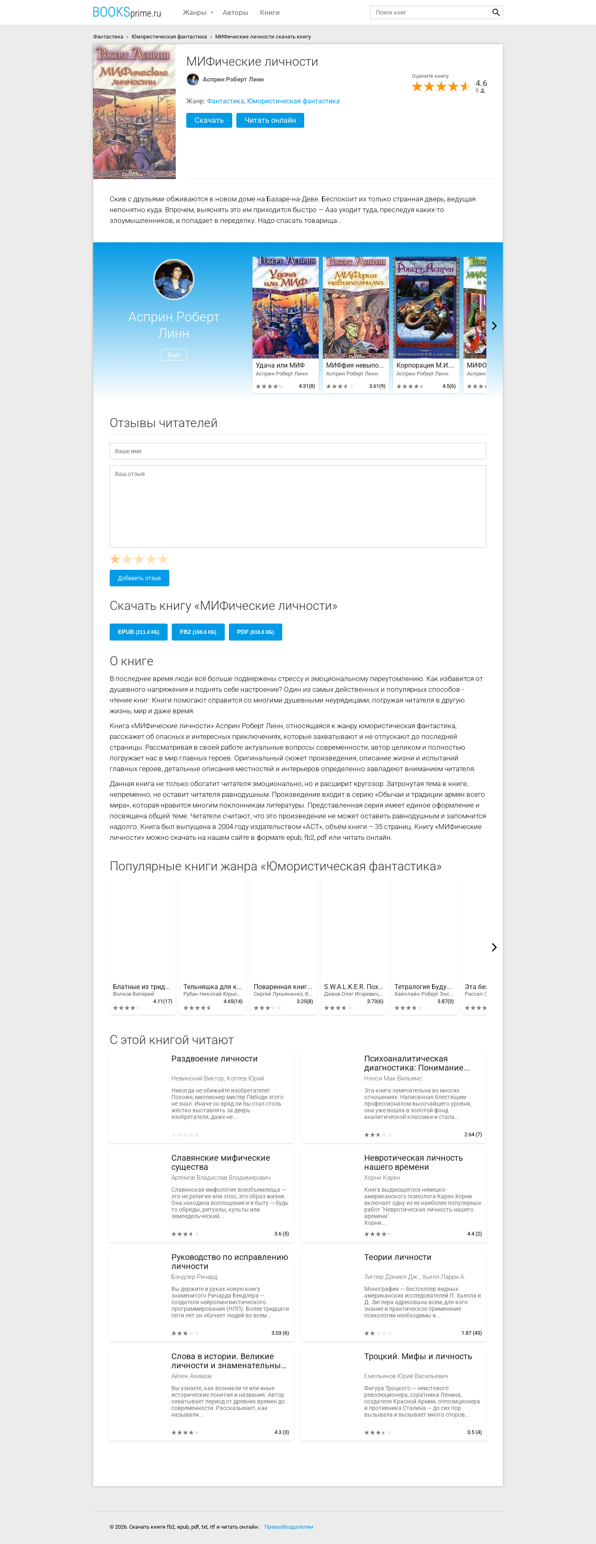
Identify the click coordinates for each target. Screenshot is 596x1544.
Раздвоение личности (214, 1059)
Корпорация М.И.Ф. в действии (426, 365)
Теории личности (398, 1257)
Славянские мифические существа (220, 1162)
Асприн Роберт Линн (233, 79)
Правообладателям (288, 1527)
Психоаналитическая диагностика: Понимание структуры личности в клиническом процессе (414, 1063)
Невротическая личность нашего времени (413, 1162)
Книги (270, 12)
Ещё (174, 355)
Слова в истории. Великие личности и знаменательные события (228, 1361)
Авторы (235, 12)
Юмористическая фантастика (293, 101)
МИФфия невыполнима (356, 365)
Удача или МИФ (280, 365)
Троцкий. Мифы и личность (418, 1356)
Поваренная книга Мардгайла (283, 990)
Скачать (209, 120)
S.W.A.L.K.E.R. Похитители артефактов (354, 990)
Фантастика (225, 101)
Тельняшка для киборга (213, 990)
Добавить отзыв (139, 578)
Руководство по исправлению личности (229, 1261)
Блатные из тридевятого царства (143, 990)
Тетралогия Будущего (424, 990)
